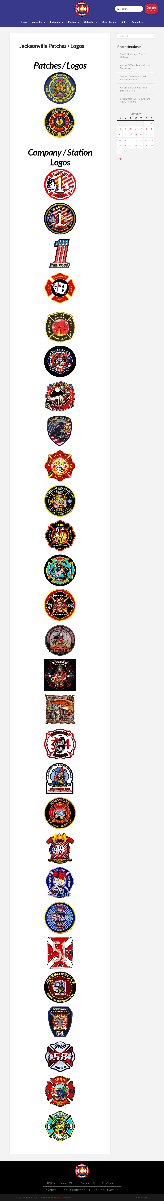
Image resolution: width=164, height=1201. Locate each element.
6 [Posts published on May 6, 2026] (135, 129)
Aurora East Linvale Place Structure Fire (133, 89)
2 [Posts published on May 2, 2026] (151, 123)
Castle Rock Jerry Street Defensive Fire (133, 55)
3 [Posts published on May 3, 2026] (120, 129)
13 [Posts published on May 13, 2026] (136, 134)
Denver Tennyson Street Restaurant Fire (133, 78)
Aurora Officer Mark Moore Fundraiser (135, 67)
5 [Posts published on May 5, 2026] (130, 129)
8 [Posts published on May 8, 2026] (146, 129)
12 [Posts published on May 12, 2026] (130, 134)
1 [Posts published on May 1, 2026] (146, 123)
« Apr (119, 158)
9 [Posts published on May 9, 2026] (151, 129)
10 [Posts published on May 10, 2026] (120, 134)
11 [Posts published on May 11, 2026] (125, 134)
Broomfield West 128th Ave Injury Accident (135, 100)
